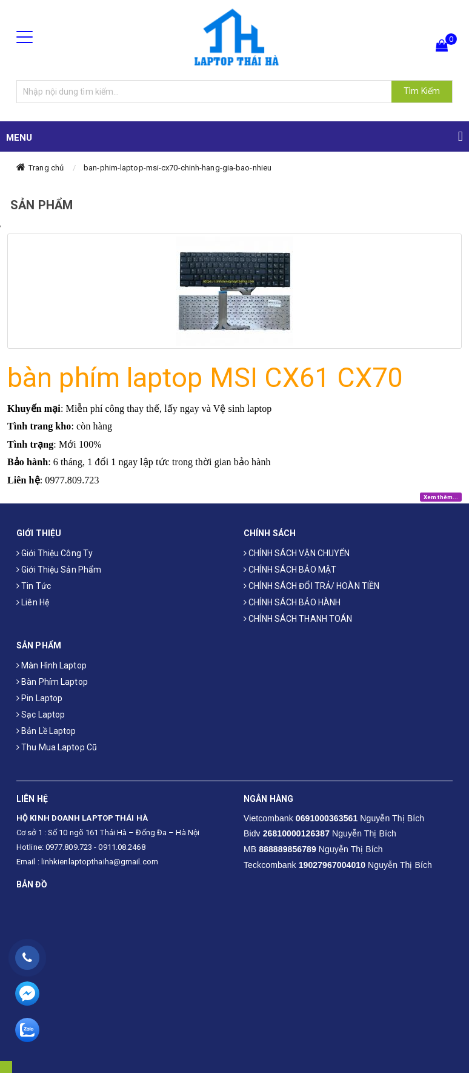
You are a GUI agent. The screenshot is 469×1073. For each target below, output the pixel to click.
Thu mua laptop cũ (56, 747)
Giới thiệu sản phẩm (58, 569)
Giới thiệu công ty (54, 553)
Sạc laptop (40, 714)
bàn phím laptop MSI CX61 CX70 (204, 378)
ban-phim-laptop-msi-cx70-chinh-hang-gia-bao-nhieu (177, 167)
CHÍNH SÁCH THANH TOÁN (298, 619)
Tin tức (33, 586)
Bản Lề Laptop (46, 731)
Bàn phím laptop (52, 682)
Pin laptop (39, 698)
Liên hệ (32, 602)
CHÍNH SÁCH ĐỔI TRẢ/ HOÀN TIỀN (311, 586)
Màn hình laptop (51, 665)
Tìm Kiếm (422, 91)
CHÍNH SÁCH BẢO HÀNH (292, 602)
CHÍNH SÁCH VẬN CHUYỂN (297, 553)
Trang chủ (46, 167)
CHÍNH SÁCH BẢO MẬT (290, 569)
